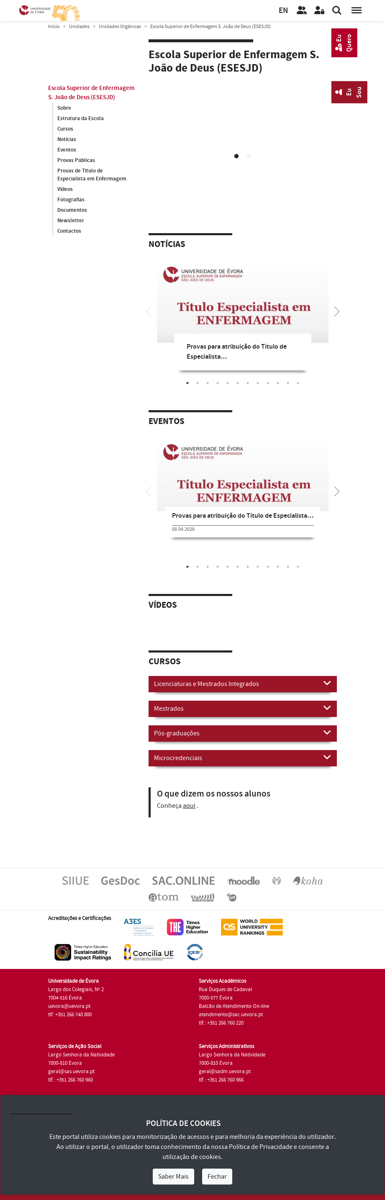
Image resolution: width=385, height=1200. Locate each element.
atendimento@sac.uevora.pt (231, 1014)
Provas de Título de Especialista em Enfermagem (91, 175)
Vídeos (65, 189)
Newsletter (70, 221)
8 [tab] (258, 383)
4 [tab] (217, 383)
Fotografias (71, 200)
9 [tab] (268, 383)
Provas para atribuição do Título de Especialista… (242, 515)
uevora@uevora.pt (69, 1006)
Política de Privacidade (261, 1147)
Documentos (72, 210)
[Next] (337, 310)
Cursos (65, 129)
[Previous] (148, 310)
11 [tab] (288, 383)
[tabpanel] (243, 136)
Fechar (217, 1176)
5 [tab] (227, 383)
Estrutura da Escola (80, 118)
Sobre (64, 108)
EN (283, 10)
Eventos (66, 150)
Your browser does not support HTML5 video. (243, 135)
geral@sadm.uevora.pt (225, 1071)
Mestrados (242, 708)
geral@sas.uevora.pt (71, 1071)
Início (54, 26)
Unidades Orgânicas (120, 26)
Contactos (69, 231)
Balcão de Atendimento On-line (234, 1006)
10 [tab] (278, 383)
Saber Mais (173, 1176)
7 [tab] (248, 383)
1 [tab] (236, 156)
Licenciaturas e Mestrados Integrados (242, 683)
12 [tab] (298, 383)
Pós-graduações (242, 732)
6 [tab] (238, 383)
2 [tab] (249, 156)
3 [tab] (207, 383)
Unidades (79, 26)
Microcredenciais (242, 757)
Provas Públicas (76, 160)
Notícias (66, 139)
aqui (189, 806)
